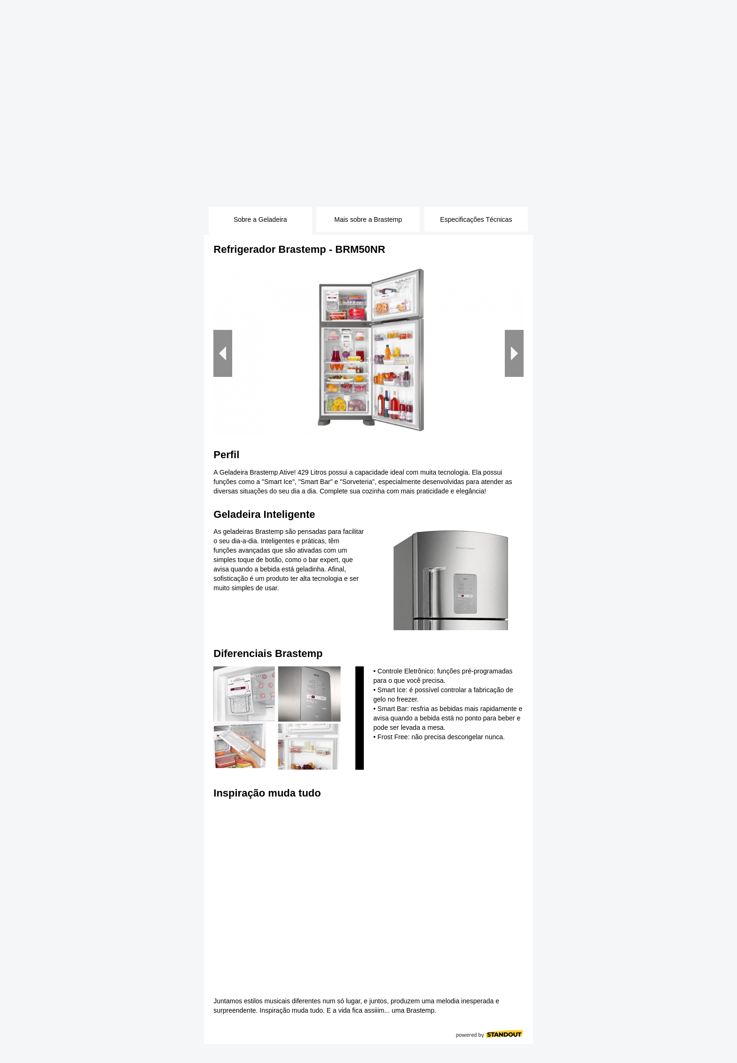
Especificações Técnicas (476, 219)
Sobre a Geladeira (260, 219)
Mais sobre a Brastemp (368, 219)
